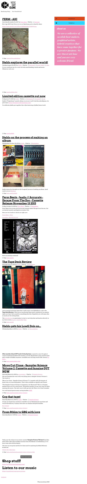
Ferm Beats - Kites (7, 215)
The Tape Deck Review (17, 261)
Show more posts (26, 456)
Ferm (12, 58)
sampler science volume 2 (20, 392)
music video (40, 65)
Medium (13, 191)
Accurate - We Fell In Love (10, 217)
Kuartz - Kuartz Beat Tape (19, 320)
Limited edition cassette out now (23, 96)
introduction (8, 318)
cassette (8, 58)
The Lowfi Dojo (33, 329)
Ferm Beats (23, 22)
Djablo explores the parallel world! (25, 62)
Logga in (3, 477)
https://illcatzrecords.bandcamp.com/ (20, 102)
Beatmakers (30, 99)
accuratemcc (22, 374)
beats (7, 193)
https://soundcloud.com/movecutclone (13, 471)
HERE (30, 390)
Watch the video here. (8, 449)
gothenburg (17, 58)
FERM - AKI (9, 19)
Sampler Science (37, 374)
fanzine (16, 452)
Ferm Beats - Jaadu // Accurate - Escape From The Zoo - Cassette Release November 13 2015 (22, 200)
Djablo (20, 65)
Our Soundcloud (16, 11)
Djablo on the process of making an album (25, 139)
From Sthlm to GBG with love (21, 412)
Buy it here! (5, 406)
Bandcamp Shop (5, 11)
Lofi (44, 99)
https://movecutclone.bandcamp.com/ (13, 464)
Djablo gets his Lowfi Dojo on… (21, 326)
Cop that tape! (11, 396)
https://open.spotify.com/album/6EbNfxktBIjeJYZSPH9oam (19, 26)
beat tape (37, 22)
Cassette (38, 99)
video (47, 65)
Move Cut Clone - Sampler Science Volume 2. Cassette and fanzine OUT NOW (25, 368)
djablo (12, 92)
